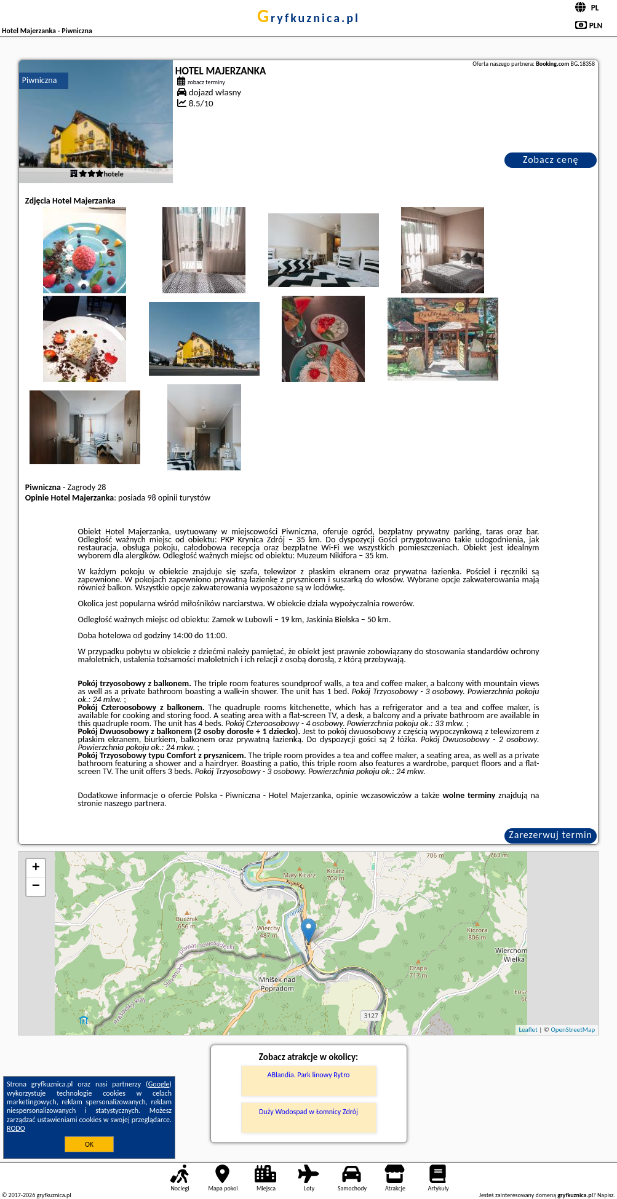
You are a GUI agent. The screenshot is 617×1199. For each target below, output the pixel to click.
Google (159, 1084)
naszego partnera (134, 803)
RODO (16, 1128)
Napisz (605, 1195)
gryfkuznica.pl (308, 17)
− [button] (36, 886)
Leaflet (528, 1030)
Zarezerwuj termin (550, 835)
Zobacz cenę (551, 159)
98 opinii (162, 498)
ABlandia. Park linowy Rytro (309, 1074)
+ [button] (36, 868)
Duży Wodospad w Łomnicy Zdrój (308, 1111)
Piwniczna (39, 80)
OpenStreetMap (573, 1030)
